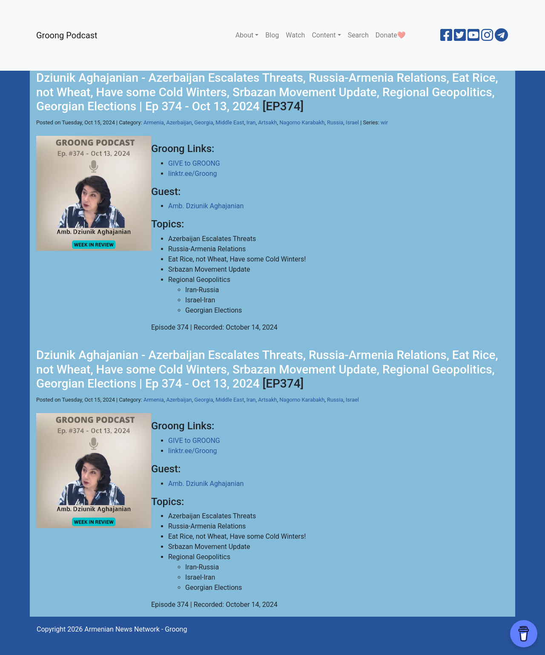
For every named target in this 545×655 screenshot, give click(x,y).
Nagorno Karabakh (301, 122)
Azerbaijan (179, 122)
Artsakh (267, 122)
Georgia (203, 122)
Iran (251, 122)
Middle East (229, 122)
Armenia (153, 122)
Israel (352, 122)
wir (384, 122)
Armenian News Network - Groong (135, 629)
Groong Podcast (67, 35)
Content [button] (324, 35)
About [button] (244, 35)
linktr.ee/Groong (192, 173)
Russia (335, 122)
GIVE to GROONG (194, 163)
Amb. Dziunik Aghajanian (206, 206)
